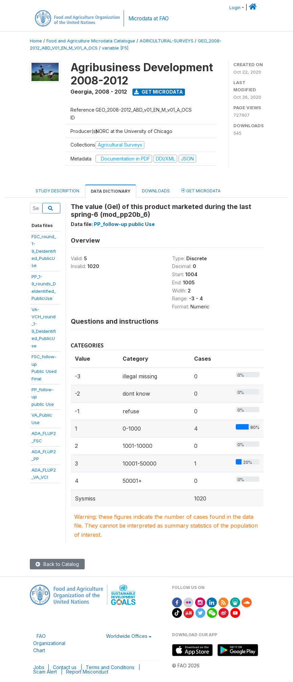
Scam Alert (45, 672)
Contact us (65, 667)
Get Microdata (158, 92)
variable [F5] (115, 48)
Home (36, 40)
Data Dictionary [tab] (110, 191)
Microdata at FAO (148, 18)
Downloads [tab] (156, 190)
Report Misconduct (87, 672)
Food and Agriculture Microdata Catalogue (90, 40)
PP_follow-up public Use (124, 224)
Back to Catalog (57, 564)
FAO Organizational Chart (49, 643)
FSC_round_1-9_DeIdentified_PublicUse (44, 251)
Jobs (38, 667)
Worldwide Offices (126, 636)
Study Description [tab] (57, 190)
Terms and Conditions (110, 667)
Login (234, 7)
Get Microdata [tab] (201, 190)
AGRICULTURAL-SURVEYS (166, 40)
